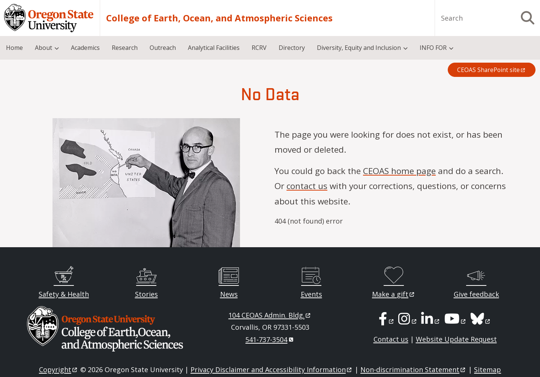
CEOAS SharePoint (491, 70)
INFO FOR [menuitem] (433, 48)
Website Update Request (456, 339)
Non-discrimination (413, 369)
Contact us (391, 339)
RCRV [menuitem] (259, 48)
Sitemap (487, 369)
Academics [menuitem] (85, 48)
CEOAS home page (399, 171)
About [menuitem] (43, 48)
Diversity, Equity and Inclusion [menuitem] (359, 48)
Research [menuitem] (125, 48)
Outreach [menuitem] (163, 48)
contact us (306, 186)
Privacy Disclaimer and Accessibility (271, 369)
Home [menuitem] (14, 48)
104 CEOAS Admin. (270, 315)
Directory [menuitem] (292, 48)
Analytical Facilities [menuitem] (214, 48)
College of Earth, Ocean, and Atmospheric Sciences (219, 18)
